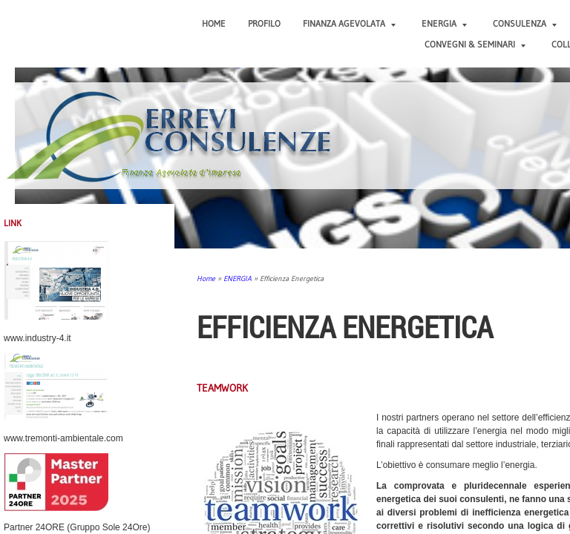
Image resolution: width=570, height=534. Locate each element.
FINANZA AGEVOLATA (349, 23)
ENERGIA (444, 23)
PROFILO (264, 23)
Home (214, 23)
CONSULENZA (525, 23)
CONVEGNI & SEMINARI (475, 44)
